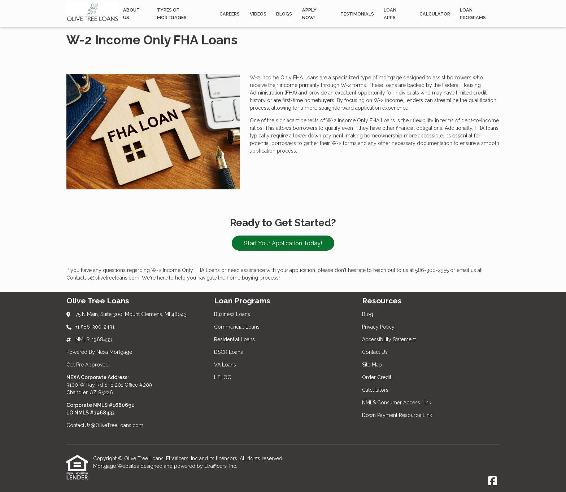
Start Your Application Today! (283, 243)
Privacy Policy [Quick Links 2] (378, 327)
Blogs (284, 14)
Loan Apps (390, 13)
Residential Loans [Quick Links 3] (234, 339)
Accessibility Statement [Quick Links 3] (389, 339)
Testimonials (357, 14)
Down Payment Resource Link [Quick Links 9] (397, 415)
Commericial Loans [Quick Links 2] (237, 327)
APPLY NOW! (309, 13)
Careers (229, 14)
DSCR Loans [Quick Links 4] (228, 352)
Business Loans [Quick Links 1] (232, 314)
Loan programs (473, 13)
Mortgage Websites (116, 466)
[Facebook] (492, 481)
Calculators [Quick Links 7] (375, 390)
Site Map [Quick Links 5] (372, 365)
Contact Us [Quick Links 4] (375, 352)
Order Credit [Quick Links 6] (377, 377)
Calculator (434, 14)
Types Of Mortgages (172, 13)
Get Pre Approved (87, 365)
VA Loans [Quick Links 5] (225, 365)
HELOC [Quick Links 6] (222, 377)
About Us (131, 13)
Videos (258, 14)
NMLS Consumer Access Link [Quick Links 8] (396, 402)
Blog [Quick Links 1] (367, 314)
